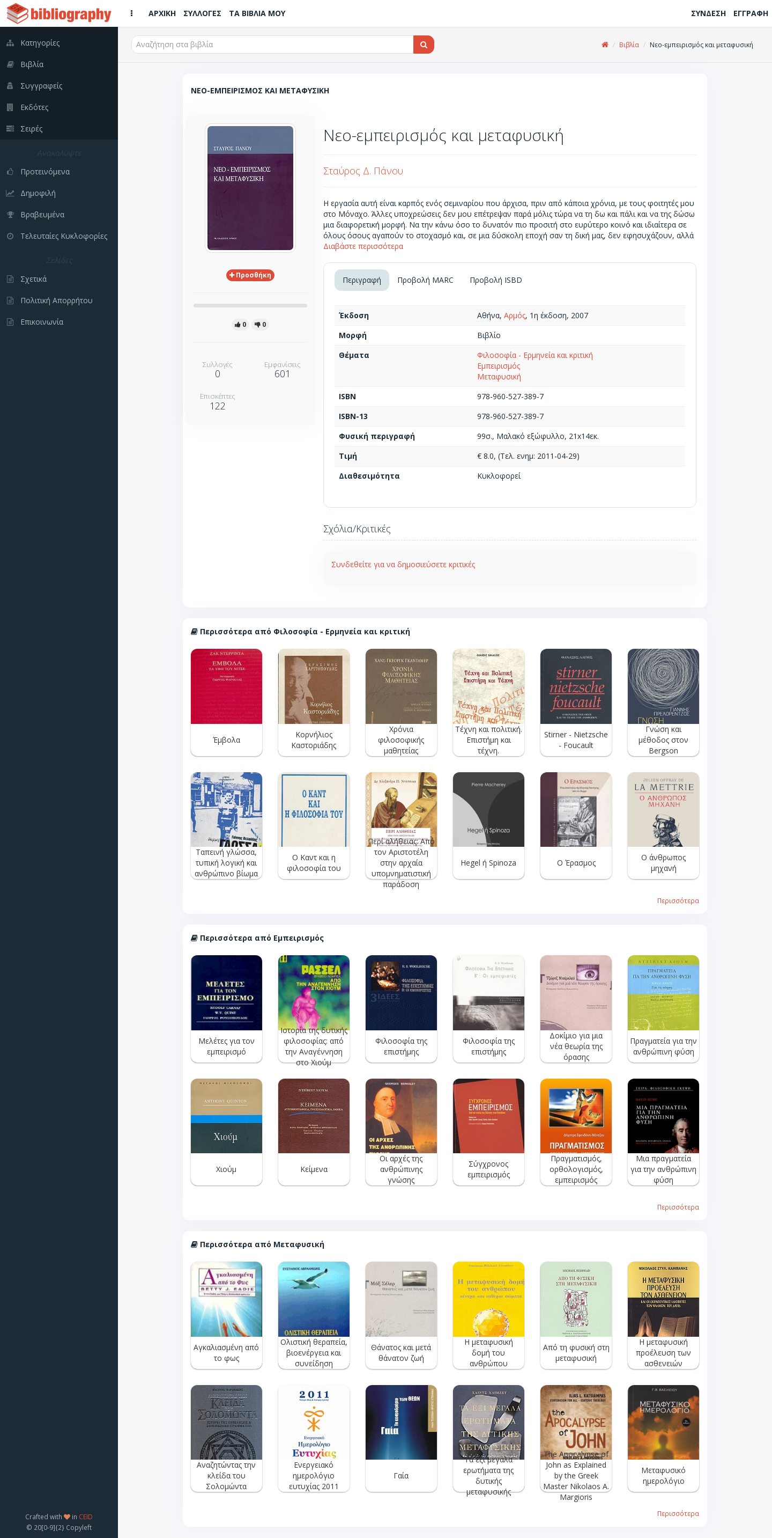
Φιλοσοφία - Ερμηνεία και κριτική (535, 355)
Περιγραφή (362, 280)
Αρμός (514, 315)
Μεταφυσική (499, 376)
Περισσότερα (678, 900)
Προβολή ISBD (496, 280)
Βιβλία (629, 44)
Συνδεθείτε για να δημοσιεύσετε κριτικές (403, 564)
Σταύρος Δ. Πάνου (363, 170)
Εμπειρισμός (498, 366)
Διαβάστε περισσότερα (363, 246)
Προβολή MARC (425, 280)
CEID (86, 1516)
